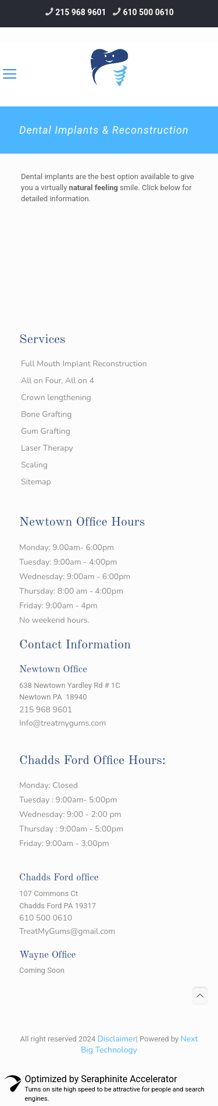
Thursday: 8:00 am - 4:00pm (71, 591)
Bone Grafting (46, 414)
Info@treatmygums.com (62, 723)
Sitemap (36, 481)
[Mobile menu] (202, 59)
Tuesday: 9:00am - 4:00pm (68, 562)
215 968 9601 (80, 12)
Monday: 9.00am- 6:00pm (66, 547)
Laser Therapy (47, 448)
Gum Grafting (45, 431)
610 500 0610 (148, 12)
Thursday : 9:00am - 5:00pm (71, 828)
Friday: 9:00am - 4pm (58, 605)
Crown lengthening (56, 397)
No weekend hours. (54, 620)
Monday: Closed (48, 785)
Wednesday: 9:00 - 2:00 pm (70, 814)
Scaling (34, 464)
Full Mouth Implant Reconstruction (84, 363)
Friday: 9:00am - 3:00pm (64, 843)
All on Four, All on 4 (57, 380)
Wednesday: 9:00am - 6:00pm (74, 576)
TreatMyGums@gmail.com (67, 931)
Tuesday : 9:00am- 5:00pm (68, 799)
